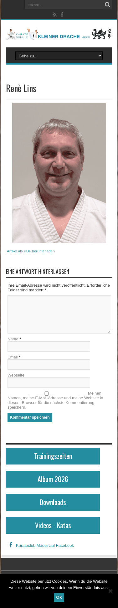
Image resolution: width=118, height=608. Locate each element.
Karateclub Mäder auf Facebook (40, 545)
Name (13, 339)
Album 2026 (53, 479)
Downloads (53, 502)
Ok (59, 597)
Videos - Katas (53, 525)
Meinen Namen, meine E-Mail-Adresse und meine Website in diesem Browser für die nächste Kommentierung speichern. (55, 400)
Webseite (16, 375)
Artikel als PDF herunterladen (31, 251)
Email (13, 357)
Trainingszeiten (53, 456)
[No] (110, 591)
